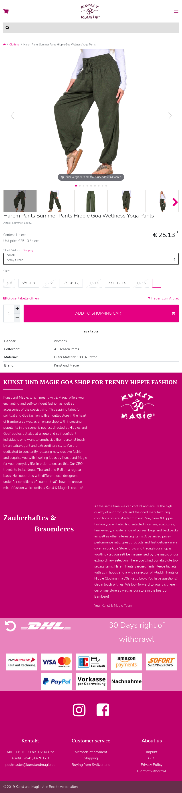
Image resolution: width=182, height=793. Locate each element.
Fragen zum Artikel (163, 298)
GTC (151, 758)
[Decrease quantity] (17, 318)
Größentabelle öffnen (21, 298)
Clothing (14, 44)
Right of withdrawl (151, 771)
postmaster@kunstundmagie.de (30, 764)
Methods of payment (91, 752)
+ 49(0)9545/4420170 (30, 758)
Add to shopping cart (125, 313)
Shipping (28, 250)
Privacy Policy (151, 764)
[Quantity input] (8, 313)
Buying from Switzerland (91, 764)
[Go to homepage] (4, 44)
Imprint (151, 752)
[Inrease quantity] (17, 309)
